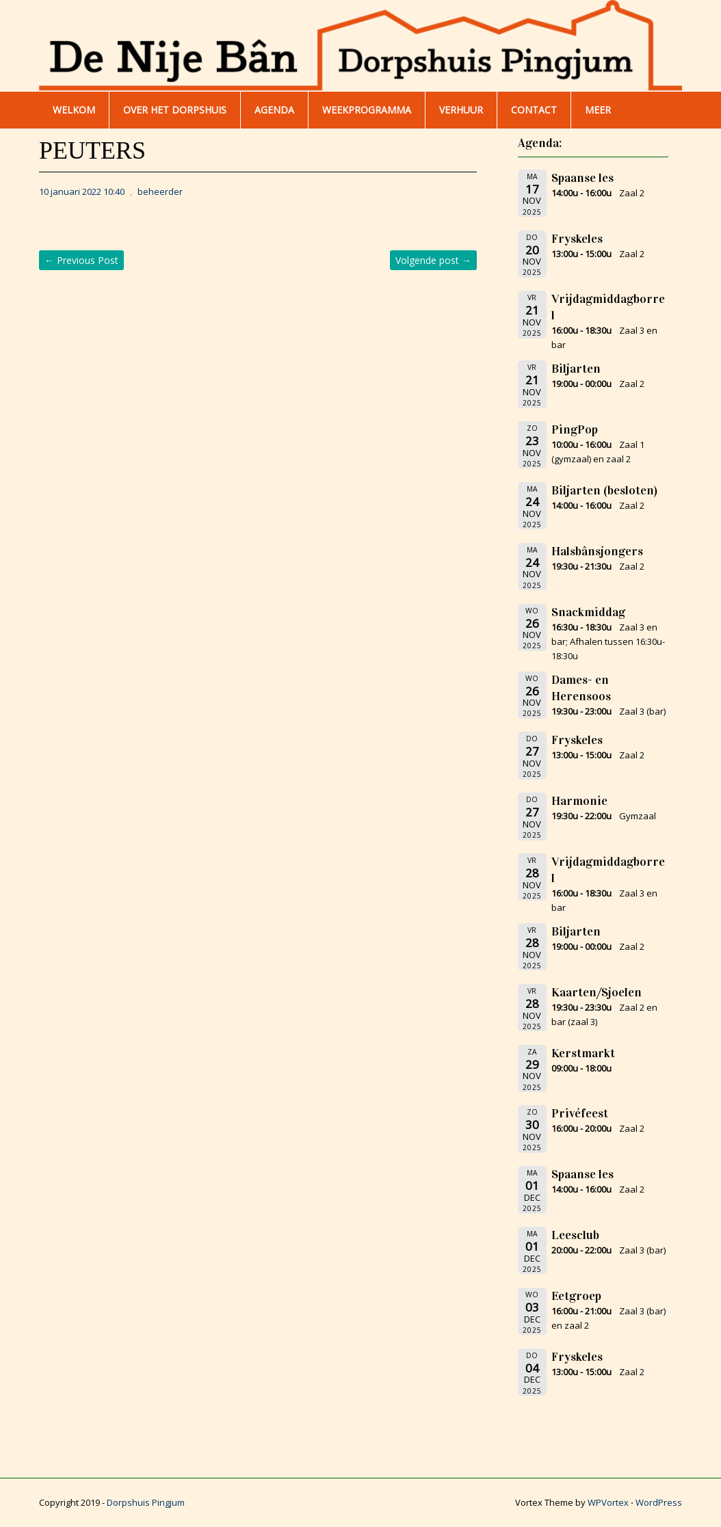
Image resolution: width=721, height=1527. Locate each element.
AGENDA (274, 109)
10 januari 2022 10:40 (81, 191)
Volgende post (433, 260)
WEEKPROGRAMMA (366, 109)
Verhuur (461, 109)
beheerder (160, 191)
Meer (598, 109)
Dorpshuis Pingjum (146, 1502)
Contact (534, 109)
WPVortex (608, 1502)
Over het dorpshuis (174, 109)
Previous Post (81, 260)
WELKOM (74, 109)
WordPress (658, 1502)
